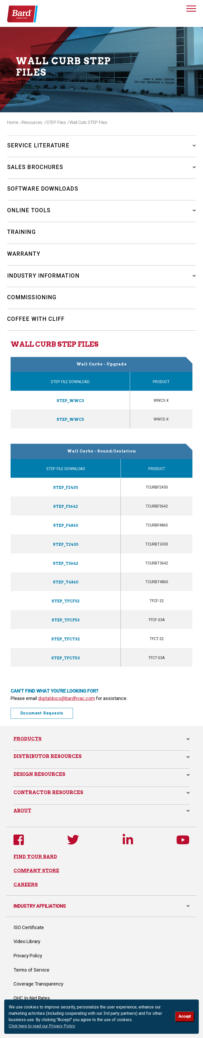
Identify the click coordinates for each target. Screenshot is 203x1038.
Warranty (24, 254)
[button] (192, 146)
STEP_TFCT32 (65, 636)
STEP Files (56, 122)
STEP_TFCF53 (65, 618)
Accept (184, 1016)
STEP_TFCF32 (65, 599)
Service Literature (38, 145)
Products (27, 736)
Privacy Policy (27, 954)
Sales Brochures (35, 167)
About (22, 808)
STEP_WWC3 (70, 401)
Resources (32, 122)
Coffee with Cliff (36, 319)
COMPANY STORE (36, 868)
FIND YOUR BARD (35, 854)
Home (13, 122)
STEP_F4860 (65, 524)
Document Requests (42, 711)
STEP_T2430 (66, 543)
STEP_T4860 (66, 580)
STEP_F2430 (65, 487)
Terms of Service (31, 968)
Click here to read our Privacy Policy (42, 1026)
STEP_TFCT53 (65, 655)
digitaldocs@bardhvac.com (66, 695)
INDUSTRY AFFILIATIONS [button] (101, 904)
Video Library (26, 940)
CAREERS (25, 883)
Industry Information (44, 276)
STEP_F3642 (65, 506)
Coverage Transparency (38, 982)
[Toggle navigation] (191, 9)
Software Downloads (43, 189)
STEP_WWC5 (70, 419)
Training (21, 232)
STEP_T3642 (66, 562)
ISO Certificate (28, 926)
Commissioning (31, 297)
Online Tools (29, 210)
